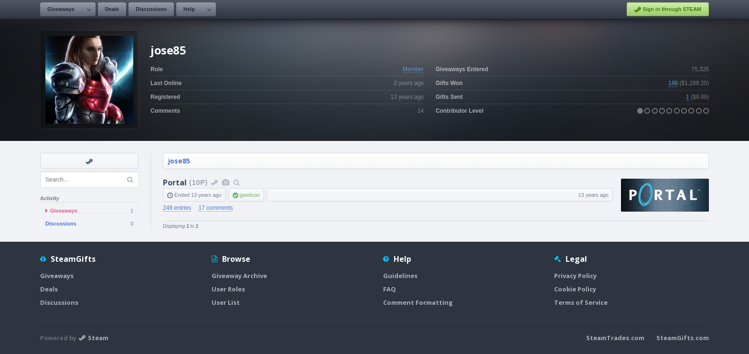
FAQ (389, 289)
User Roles (228, 289)
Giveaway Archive (239, 275)
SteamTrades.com (615, 337)
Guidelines (400, 275)
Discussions (151, 9)
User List (226, 302)
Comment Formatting (418, 302)
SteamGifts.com (682, 337)
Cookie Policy (575, 289)
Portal (175, 182)
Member (413, 69)
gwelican (250, 195)
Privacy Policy (575, 275)
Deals (112, 9)
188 (673, 83)
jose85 (179, 160)
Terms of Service (581, 302)
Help (189, 9)
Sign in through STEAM (667, 9)
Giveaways (61, 9)
